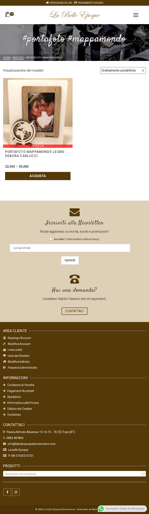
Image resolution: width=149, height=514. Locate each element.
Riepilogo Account (17, 338)
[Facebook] (7, 492)
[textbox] (74, 474)
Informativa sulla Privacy (21, 402)
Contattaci (12, 414)
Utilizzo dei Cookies (17, 408)
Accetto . (75, 239)
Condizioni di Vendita (18, 385)
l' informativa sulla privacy (82, 239)
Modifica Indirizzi (16, 361)
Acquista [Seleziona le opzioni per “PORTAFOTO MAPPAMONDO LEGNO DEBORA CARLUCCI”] (38, 176)
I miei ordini (12, 349)
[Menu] (135, 14)
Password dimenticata (20, 367)
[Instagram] (16, 492)
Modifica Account (16, 344)
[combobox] (74, 474)
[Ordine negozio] (123, 70)
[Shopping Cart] (10, 15)
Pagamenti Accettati (18, 391)
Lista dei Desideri (16, 355)
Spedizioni (12, 396)
